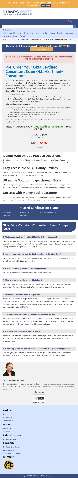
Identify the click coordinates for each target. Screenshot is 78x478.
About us (6, 431)
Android (12, 33)
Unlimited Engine (9, 439)
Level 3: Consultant (22, 40)
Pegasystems (69, 33)
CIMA (26, 33)
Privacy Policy (8, 450)
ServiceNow (7, 36)
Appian (19, 33)
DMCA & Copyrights (11, 447)
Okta (11, 40)
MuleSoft (45, 33)
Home (5, 40)
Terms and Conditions (38, 138)
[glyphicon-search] (74, 26)
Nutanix (60, 33)
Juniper (37, 33)
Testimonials (8, 421)
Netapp (52, 33)
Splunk (15, 36)
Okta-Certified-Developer (47, 212)
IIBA (31, 33)
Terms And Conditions (11, 453)
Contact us (7, 428)
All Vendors (7, 417)
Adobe (5, 33)
